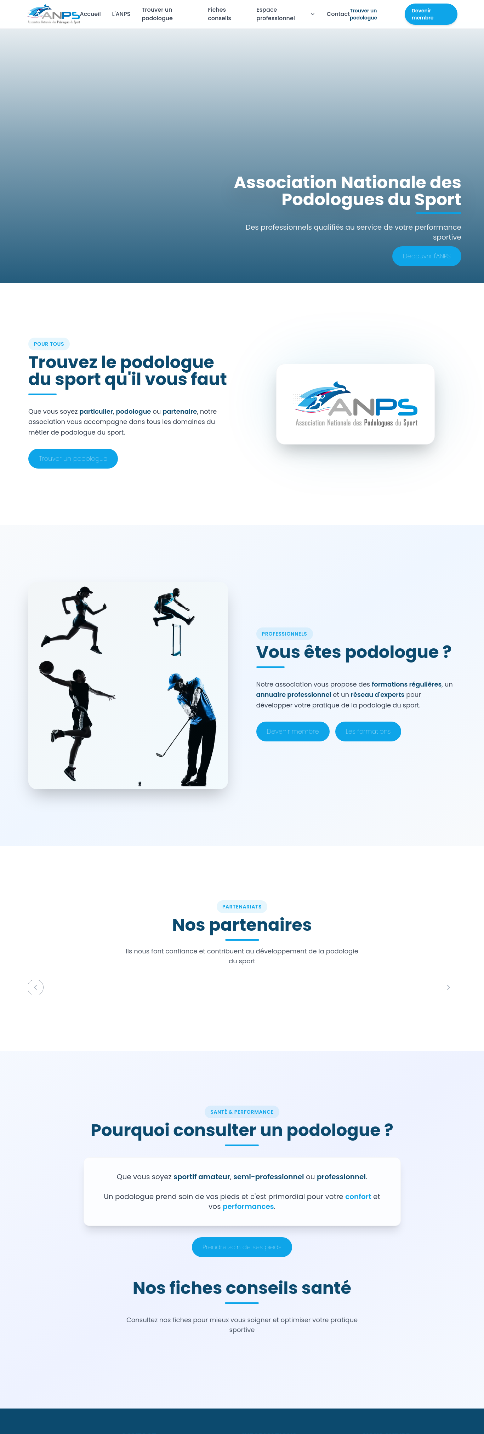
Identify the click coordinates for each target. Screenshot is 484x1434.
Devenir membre (423, 14)
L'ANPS (121, 14)
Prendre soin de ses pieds (242, 1247)
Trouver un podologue (157, 14)
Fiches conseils (219, 14)
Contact (338, 14)
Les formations (368, 731)
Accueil (90, 14)
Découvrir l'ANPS (427, 256)
